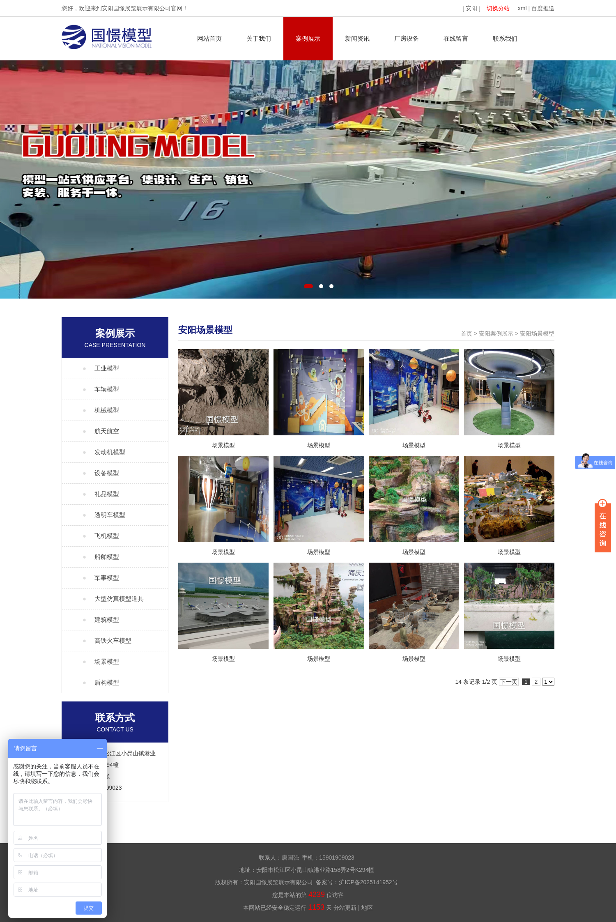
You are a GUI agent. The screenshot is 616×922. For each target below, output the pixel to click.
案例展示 (308, 38)
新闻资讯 (357, 38)
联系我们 (505, 38)
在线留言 (456, 38)
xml (522, 8)
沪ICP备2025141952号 (368, 882)
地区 (367, 907)
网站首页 (209, 38)
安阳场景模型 (537, 333)
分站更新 (344, 907)
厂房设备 (406, 38)
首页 (466, 333)
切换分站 (498, 8)
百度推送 (542, 8)
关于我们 (258, 38)
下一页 (508, 681)
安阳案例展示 (496, 333)
